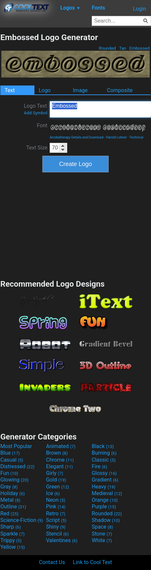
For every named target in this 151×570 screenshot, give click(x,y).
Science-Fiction (21, 520)
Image (80, 90)
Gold (56, 480)
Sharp (10, 527)
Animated (61, 446)
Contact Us (52, 562)
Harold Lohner (116, 137)
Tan (122, 48)
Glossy (104, 473)
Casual (11, 460)
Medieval (107, 493)
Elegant (59, 466)
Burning (104, 453)
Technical (136, 137)
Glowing (14, 480)
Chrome (60, 460)
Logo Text (35, 109)
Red (9, 513)
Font (42, 125)
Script (56, 520)
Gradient (105, 480)
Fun (9, 473)
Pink (56, 506)
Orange (105, 500)
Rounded (107, 48)
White (102, 540)
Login (139, 9)
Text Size (36, 147)
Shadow (106, 520)
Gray (9, 487)
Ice (53, 493)
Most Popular (16, 446)
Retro (55, 513)
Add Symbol (35, 112)
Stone (102, 534)
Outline (13, 506)
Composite (120, 90)
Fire (99, 466)
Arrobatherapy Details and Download (76, 137)
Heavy (103, 487)
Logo (45, 90)
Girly (54, 473)
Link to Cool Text (92, 562)
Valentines (61, 540)
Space (102, 527)
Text (10, 90)
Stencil (57, 534)
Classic (104, 460)
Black (103, 446)
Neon (55, 500)
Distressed (17, 466)
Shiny (56, 527)
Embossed (139, 48)
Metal (10, 500)
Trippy (11, 540)
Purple (104, 506)
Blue (10, 453)
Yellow (12, 547)
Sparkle (12, 534)
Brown (57, 453)
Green (57, 487)
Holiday (12, 493)
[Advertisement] (75, 225)
